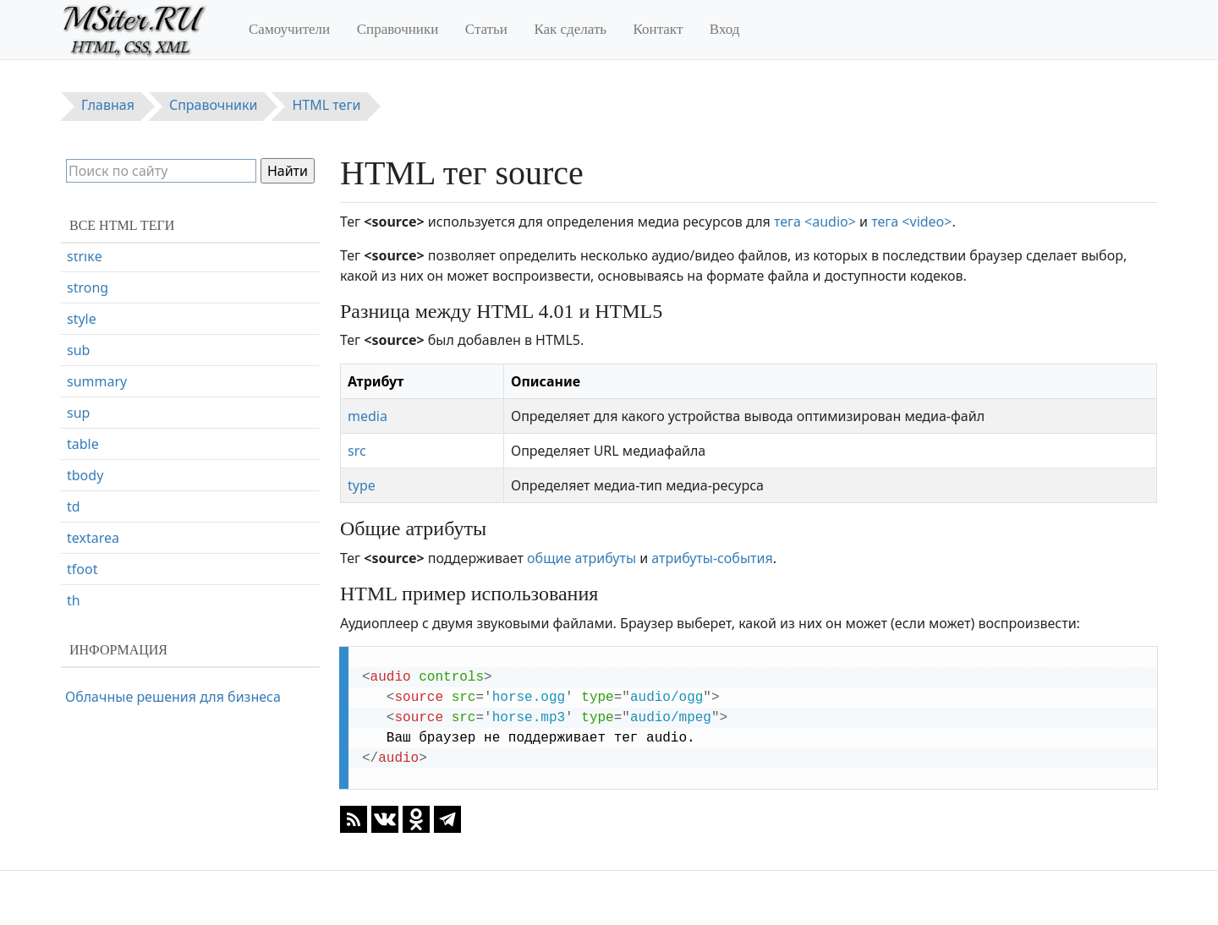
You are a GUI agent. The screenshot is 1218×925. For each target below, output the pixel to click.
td (73, 581)
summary (97, 455)
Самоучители (289, 29)
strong (87, 362)
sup (78, 487)
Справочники (398, 29)
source (88, 268)
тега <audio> (815, 221)
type (362, 485)
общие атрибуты (581, 558)
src (357, 450)
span (82, 299)
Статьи (486, 29)
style (81, 393)
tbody (85, 549)
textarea (93, 612)
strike (84, 330)
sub (78, 424)
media (367, 416)
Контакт (658, 29)
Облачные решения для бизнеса (173, 696)
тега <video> (911, 221)
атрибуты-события (711, 558)
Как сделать (570, 29)
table (83, 518)
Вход (725, 29)
